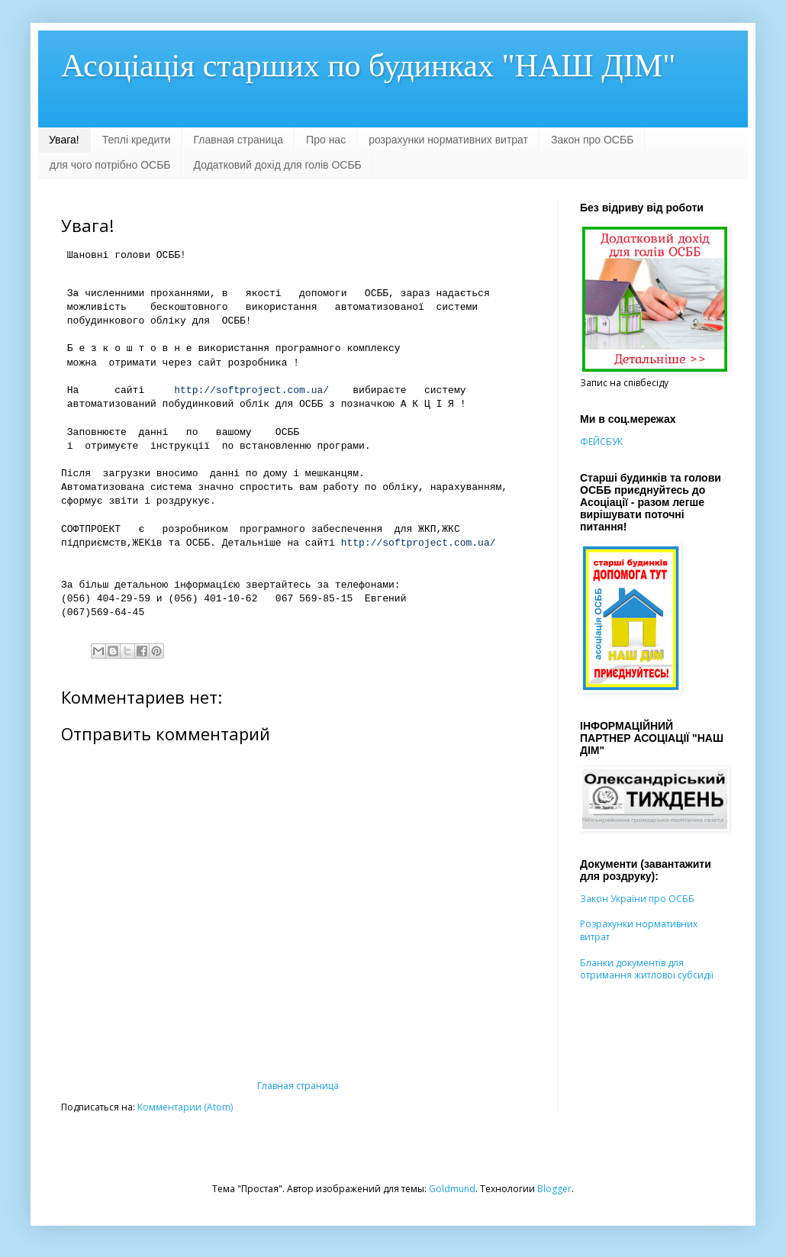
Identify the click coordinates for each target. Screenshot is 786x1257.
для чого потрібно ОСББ (110, 165)
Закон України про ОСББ (637, 898)
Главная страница (239, 140)
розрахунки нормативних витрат (448, 140)
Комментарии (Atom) (185, 1107)
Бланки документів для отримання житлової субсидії (647, 969)
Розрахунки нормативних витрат (638, 930)
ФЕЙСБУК (601, 441)
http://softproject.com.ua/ (251, 391)
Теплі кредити (136, 140)
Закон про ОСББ (592, 140)
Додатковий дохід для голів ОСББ (278, 165)
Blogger (554, 1188)
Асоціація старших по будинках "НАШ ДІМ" (368, 65)
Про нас (326, 140)
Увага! (64, 140)
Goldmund (452, 1188)
